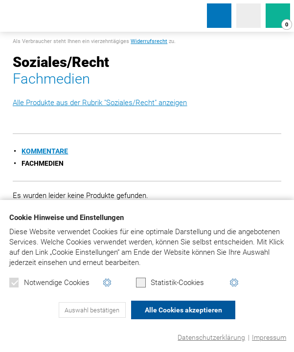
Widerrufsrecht (149, 41)
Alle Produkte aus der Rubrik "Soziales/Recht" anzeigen (100, 102)
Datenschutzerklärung (211, 337)
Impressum (269, 337)
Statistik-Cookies (170, 282)
